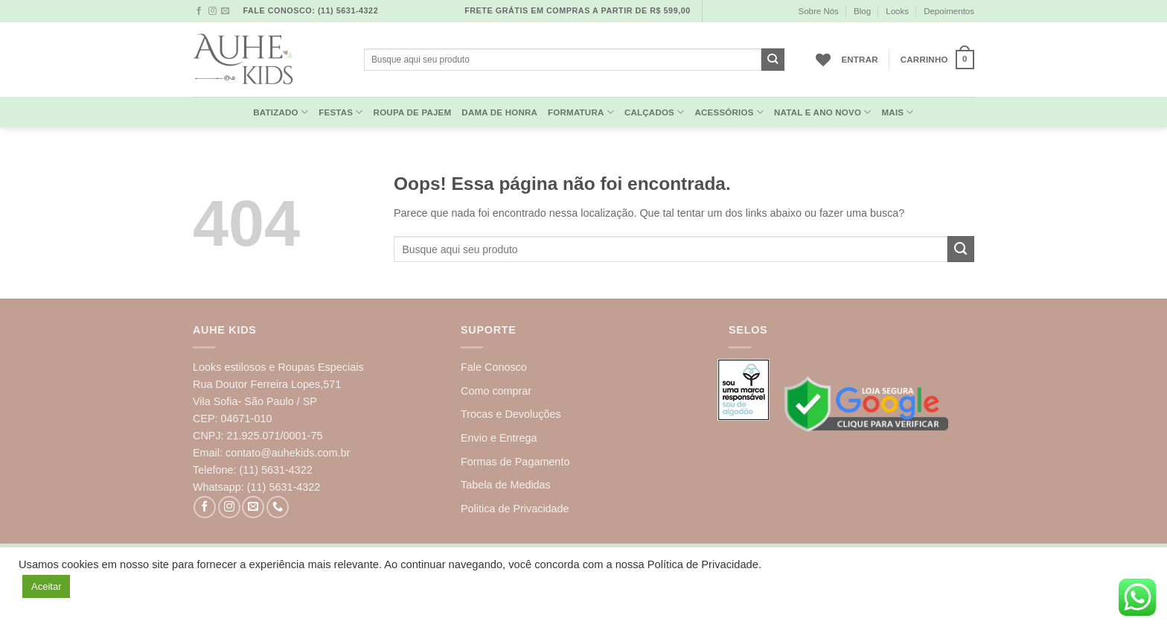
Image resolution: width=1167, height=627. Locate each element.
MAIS (898, 112)
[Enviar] (772, 59)
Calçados (654, 112)
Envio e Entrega (499, 438)
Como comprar (496, 391)
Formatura (581, 112)
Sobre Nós (818, 11)
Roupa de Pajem (413, 112)
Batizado (280, 112)
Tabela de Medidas (506, 485)
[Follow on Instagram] (212, 11)
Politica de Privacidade (515, 509)
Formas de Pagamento (515, 462)
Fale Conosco (494, 367)
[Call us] (277, 507)
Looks (897, 11)
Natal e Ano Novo (823, 112)
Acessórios (729, 112)
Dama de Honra (499, 112)
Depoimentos (949, 11)
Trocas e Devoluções (511, 414)
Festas (340, 112)
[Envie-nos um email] (225, 11)
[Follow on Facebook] (199, 11)
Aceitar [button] (46, 586)
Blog (862, 11)
